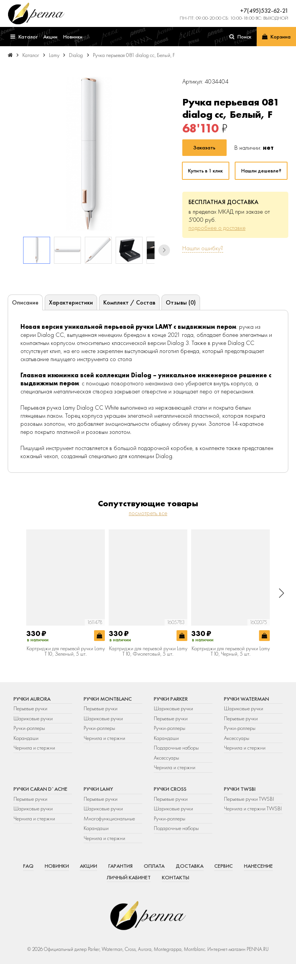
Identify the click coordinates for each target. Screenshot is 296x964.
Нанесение (258, 865)
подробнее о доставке (217, 228)
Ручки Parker (171, 698)
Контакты (175, 877)
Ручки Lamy (98, 788)
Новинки (57, 865)
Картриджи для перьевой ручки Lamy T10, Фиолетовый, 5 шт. (148, 651)
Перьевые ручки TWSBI (249, 798)
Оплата (154, 865)
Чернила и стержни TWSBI (253, 808)
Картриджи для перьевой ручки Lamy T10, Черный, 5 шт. (231, 651)
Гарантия (120, 865)
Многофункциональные (110, 818)
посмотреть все (148, 513)
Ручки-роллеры (29, 728)
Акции (88, 865)
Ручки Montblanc (108, 698)
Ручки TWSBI (240, 788)
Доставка (190, 865)
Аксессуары (166, 757)
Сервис (223, 865)
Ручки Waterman (246, 698)
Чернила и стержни (34, 747)
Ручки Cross (170, 788)
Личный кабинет (129, 877)
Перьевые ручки (30, 708)
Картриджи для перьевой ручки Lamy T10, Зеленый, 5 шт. (66, 651)
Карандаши (26, 738)
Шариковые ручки (33, 718)
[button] (164, 250)
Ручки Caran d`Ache (40, 788)
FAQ (28, 865)
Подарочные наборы (176, 747)
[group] (89, 154)
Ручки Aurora (31, 698)
